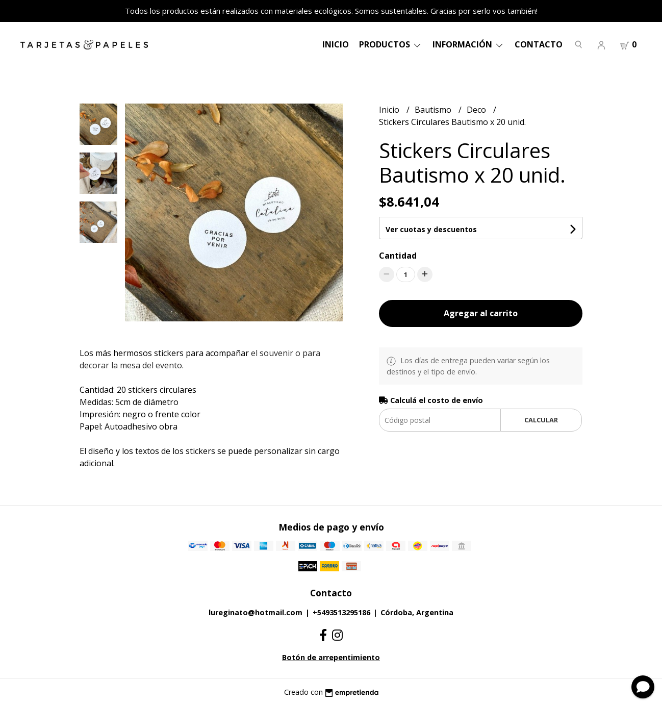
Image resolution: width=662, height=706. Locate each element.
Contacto (539, 44)
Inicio (335, 44)
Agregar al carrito (481, 313)
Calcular (541, 419)
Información (468, 44)
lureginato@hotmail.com (255, 612)
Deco (477, 109)
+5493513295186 (341, 612)
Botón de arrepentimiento (331, 657)
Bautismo (434, 109)
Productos (390, 44)
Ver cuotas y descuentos (431, 229)
